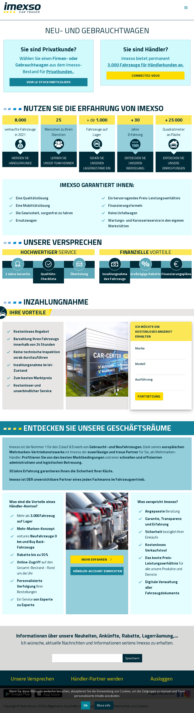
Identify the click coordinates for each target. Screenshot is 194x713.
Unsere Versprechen (32, 678)
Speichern (132, 658)
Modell (140, 363)
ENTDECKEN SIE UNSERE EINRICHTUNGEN (173, 163)
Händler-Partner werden (97, 678)
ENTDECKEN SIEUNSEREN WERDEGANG (135, 163)
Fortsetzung (149, 396)
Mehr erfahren (96, 559)
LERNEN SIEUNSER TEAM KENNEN (58, 160)
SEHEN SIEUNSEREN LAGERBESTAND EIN (96, 163)
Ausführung (144, 379)
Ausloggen (162, 678)
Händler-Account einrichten (98, 570)
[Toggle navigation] (186, 7)
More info (103, 705)
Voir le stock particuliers (48, 81)
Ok (85, 705)
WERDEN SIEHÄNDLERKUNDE (20, 160)
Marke (140, 348)
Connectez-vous (146, 75)
